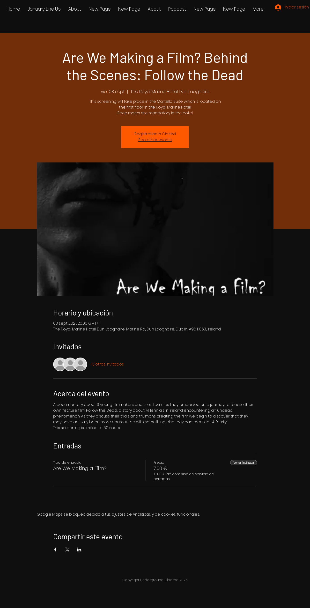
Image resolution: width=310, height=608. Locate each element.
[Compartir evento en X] (67, 549)
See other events (155, 140)
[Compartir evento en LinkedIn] (79, 549)
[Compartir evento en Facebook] (55, 549)
